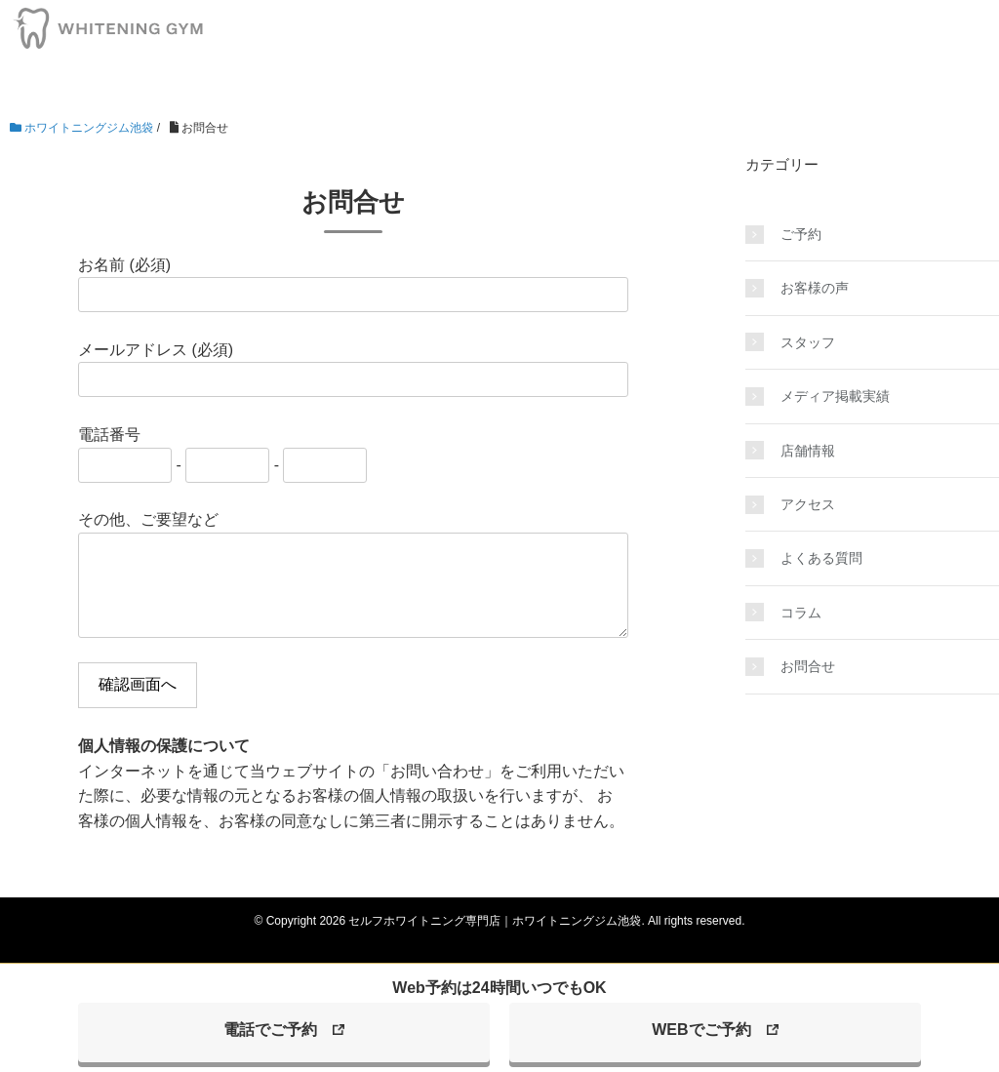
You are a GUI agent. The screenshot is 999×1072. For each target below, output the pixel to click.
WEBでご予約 (701, 1029)
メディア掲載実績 (835, 396)
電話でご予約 (270, 1029)
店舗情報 (807, 450)
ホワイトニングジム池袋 (81, 128)
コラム (800, 612)
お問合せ (807, 666)
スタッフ (807, 342)
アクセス (807, 504)
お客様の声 (814, 288)
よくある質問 (821, 558)
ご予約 (800, 234)
